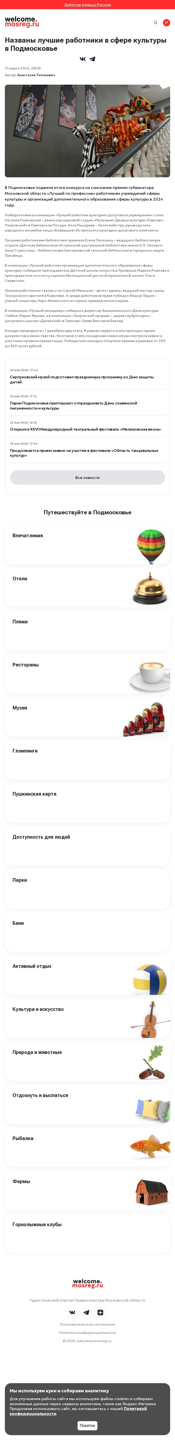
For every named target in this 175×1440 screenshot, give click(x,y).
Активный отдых (32, 966)
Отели (20, 579)
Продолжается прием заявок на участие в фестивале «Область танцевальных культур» (84, 453)
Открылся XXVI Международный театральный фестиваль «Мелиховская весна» (85, 429)
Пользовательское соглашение (87, 1324)
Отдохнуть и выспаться (40, 1095)
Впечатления (28, 535)
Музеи (20, 708)
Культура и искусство (38, 1009)
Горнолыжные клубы (37, 1224)
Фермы (21, 1181)
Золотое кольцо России (87, 4)
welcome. (87, 1283)
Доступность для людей (41, 837)
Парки (20, 880)
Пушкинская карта (34, 794)
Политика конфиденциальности (87, 1332)
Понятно (87, 1426)
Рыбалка (23, 1138)
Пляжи (20, 622)
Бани (18, 923)
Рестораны (26, 665)
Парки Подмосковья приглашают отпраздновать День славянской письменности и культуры (73, 405)
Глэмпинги (25, 751)
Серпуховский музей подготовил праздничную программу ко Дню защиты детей (82, 379)
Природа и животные (37, 1052)
